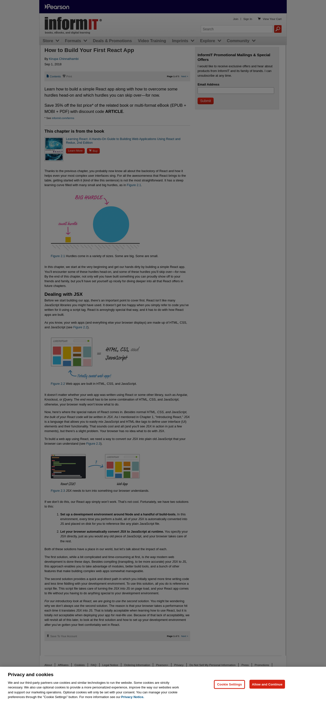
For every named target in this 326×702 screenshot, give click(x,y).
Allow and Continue (267, 684)
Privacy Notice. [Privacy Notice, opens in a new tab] (132, 697)
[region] (163, 684)
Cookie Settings (229, 684)
